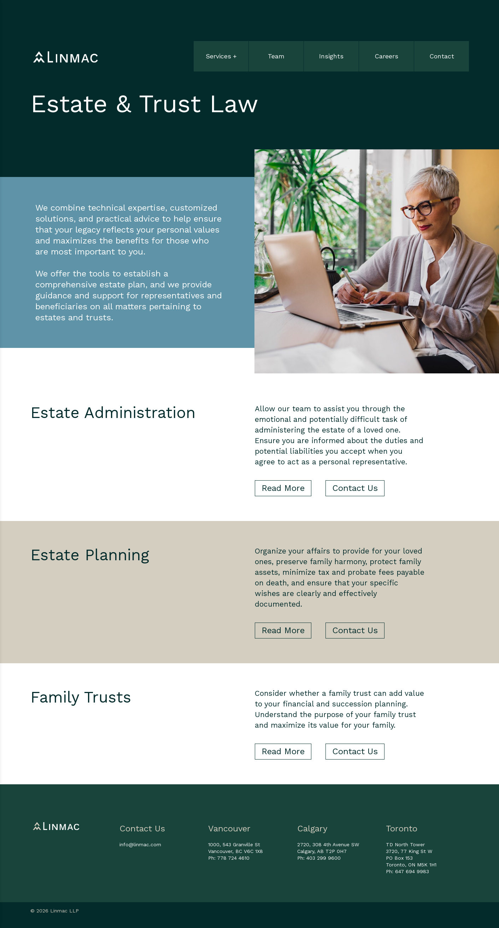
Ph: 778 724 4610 (229, 858)
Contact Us (355, 488)
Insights (331, 56)
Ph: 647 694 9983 (407, 871)
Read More (283, 488)
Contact (441, 56)
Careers (386, 56)
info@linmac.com (140, 844)
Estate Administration (112, 412)
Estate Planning (89, 555)
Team (276, 56)
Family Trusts (80, 697)
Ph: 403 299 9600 (319, 858)
